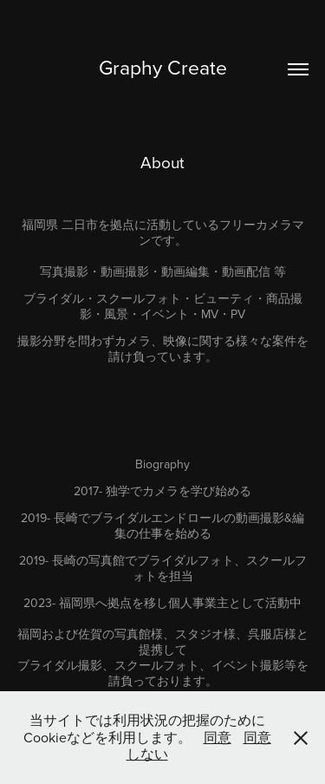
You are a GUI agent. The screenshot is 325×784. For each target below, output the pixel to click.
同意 (217, 737)
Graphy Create (163, 67)
